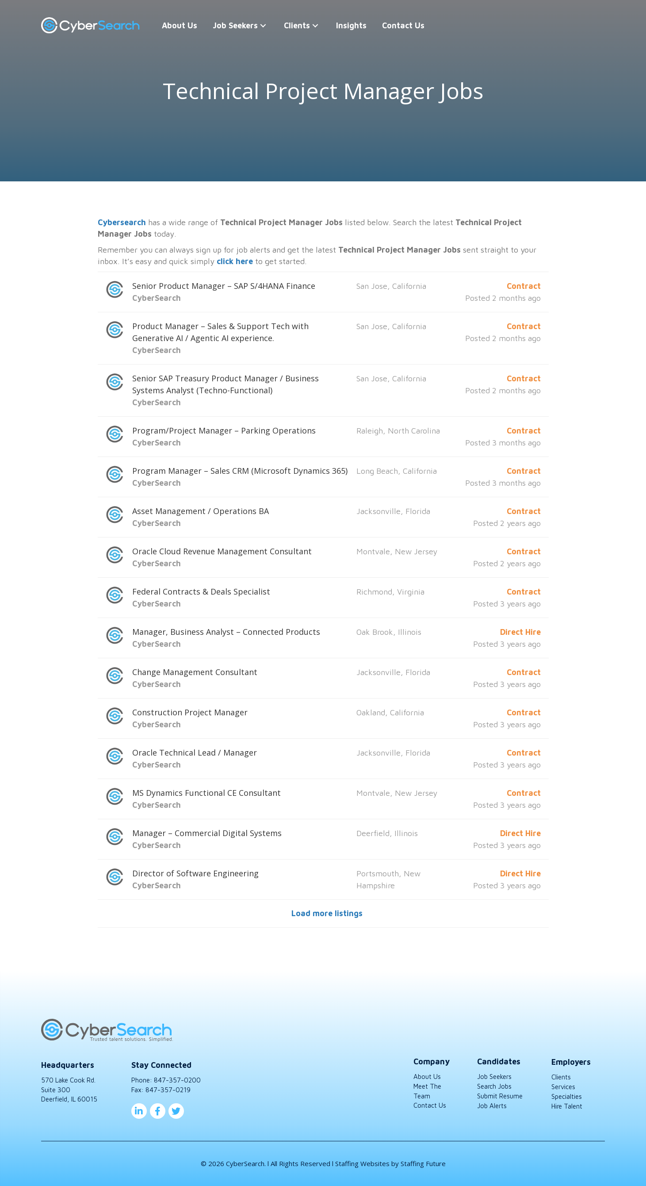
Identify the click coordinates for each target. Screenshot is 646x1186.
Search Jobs (494, 1086)
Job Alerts (492, 1105)
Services (563, 1086)
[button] (263, 25)
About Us (427, 1076)
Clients (561, 1077)
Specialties (566, 1096)
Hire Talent (566, 1106)
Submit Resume (500, 1096)
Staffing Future (423, 1163)
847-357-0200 (177, 1080)
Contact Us (429, 1105)
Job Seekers (494, 1076)
